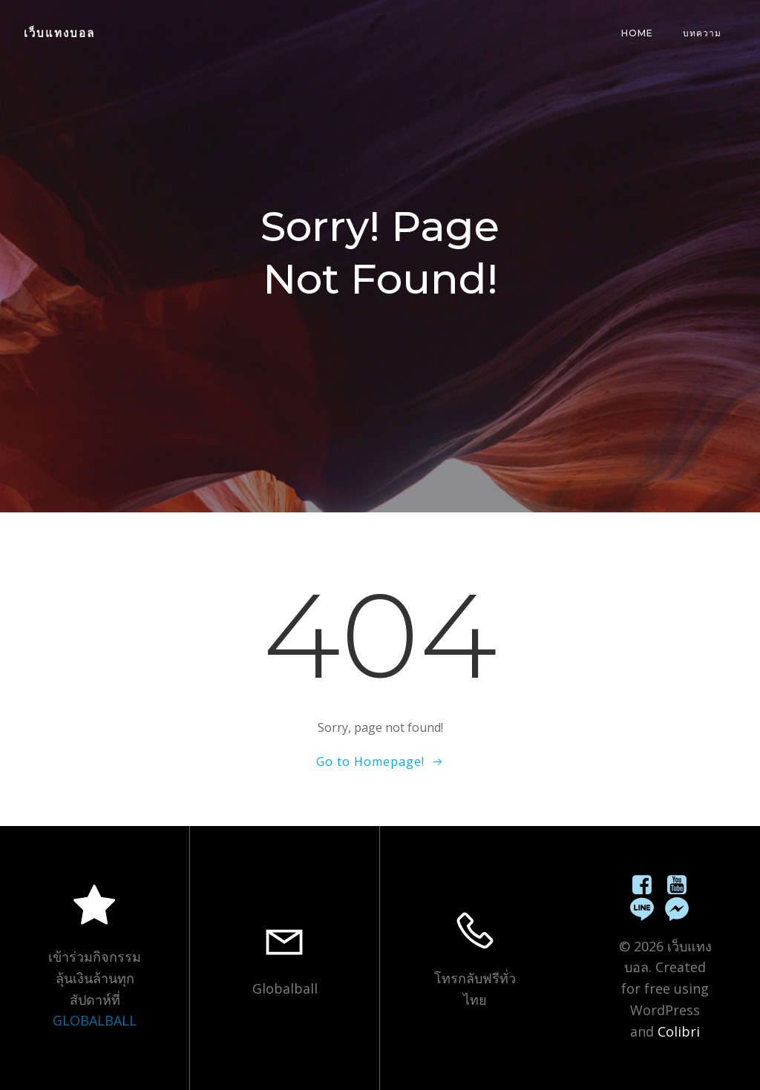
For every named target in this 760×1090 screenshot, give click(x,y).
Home (637, 33)
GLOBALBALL (95, 1020)
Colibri (679, 1031)
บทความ (702, 33)
